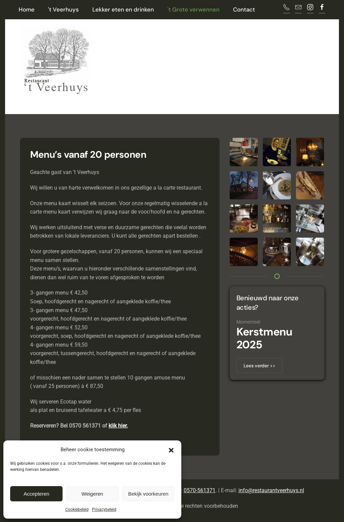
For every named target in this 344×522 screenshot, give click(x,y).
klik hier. (118, 425)
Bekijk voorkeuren (148, 494)
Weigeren (92, 494)
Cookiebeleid (77, 509)
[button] (171, 449)
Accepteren (36, 494)
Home (27, 9)
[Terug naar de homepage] (55, 58)
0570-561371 (199, 490)
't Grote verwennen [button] (193, 9)
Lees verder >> (259, 366)
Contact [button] (244, 9)
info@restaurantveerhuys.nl (271, 490)
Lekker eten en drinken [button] (123, 9)
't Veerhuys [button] (63, 9)
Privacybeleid (104, 509)
